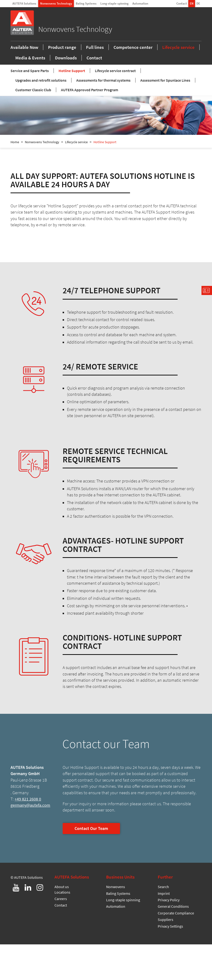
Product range (62, 55)
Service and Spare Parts (30, 79)
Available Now (24, 55)
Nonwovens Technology (56, 3)
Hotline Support (72, 79)
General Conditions (173, 915)
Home (15, 150)
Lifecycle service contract (115, 79)
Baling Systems (86, 3)
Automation (140, 3)
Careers (60, 907)
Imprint (164, 902)
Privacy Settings (170, 934)
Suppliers (165, 928)
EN (192, 3)
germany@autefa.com (30, 814)
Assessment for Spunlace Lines (165, 88)
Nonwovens (115, 895)
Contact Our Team (91, 837)
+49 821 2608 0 (28, 807)
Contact (181, 3)
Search (163, 895)
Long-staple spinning (114, 3)
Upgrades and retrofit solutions (40, 88)
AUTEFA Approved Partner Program (89, 98)
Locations (62, 900)
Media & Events (30, 65)
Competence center (133, 55)
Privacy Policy (168, 908)
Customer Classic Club (33, 98)
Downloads (66, 65)
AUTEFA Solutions (24, 3)
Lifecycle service (178, 55)
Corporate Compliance (176, 921)
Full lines (95, 55)
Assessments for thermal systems (103, 88)
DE (198, 3)
